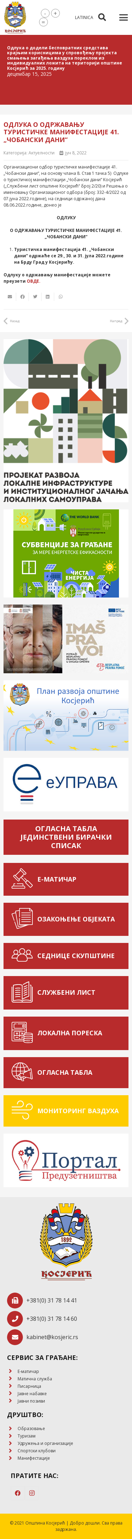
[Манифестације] (12, 1458)
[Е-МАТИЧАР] (24, 879)
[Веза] (15, 17)
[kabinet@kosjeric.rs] (16, 1337)
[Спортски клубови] (12, 1451)
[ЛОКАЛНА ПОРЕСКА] (24, 1033)
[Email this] (10, 297)
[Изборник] (123, 17)
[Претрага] (101, 17)
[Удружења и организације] (12, 1443)
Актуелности (42, 153)
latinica (84, 17)
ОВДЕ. (33, 281)
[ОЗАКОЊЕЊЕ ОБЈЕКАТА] (24, 919)
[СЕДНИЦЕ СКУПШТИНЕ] (24, 955)
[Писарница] (12, 1386)
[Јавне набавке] (12, 1393)
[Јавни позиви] (12, 1401)
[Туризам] (12, 1436)
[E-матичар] (12, 1371)
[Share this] (22, 297)
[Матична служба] (12, 1378)
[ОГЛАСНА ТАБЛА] (24, 1072)
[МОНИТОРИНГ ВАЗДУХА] (24, 1110)
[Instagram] (32, 1493)
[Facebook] (18, 1493)
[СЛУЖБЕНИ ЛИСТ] (24, 992)
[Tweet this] (35, 297)
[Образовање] (12, 1429)
